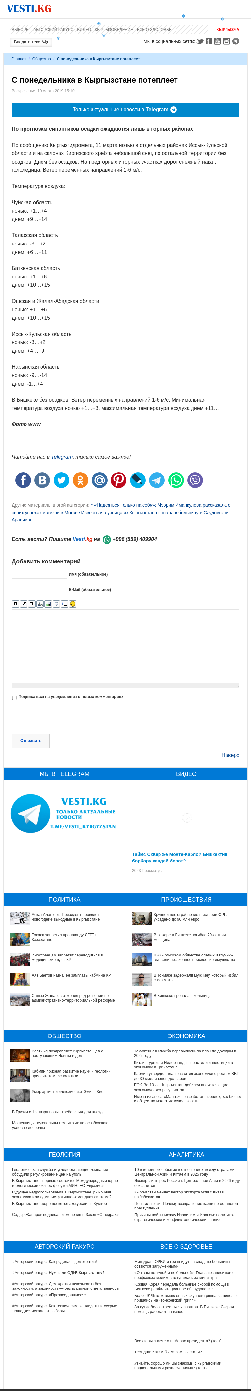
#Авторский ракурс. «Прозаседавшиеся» (49, 1295)
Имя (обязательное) (88, 574)
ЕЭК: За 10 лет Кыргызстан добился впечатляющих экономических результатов (181, 1087)
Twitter (200, 41)
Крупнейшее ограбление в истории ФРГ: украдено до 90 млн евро (190, 917)
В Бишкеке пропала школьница (182, 995)
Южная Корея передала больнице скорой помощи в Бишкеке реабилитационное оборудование (181, 1286)
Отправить (30, 740)
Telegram (236, 41)
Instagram (227, 41)
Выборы (20, 29)
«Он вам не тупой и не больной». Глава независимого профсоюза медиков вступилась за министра (183, 1275)
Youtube (218, 41)
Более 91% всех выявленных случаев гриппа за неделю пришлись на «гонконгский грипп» (185, 1298)
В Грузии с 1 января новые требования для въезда (58, 1112)
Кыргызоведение (114, 29)
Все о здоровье (154, 29)
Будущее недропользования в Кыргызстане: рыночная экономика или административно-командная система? (62, 1194)
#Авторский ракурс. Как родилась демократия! (54, 1261)
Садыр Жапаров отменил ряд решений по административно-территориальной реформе (73, 998)
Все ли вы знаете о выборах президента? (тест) (178, 1341)
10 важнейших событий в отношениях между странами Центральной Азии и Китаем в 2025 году (184, 1172)
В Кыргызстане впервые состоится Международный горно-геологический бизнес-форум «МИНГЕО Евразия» (66, 1183)
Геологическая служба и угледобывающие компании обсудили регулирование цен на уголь (60, 1172)
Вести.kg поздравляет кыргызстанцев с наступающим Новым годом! (67, 1053)
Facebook (209, 41)
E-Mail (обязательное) (90, 589)
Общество (41, 59)
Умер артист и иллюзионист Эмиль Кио (67, 1091)
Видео (84, 29)
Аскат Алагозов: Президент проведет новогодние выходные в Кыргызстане (66, 917)
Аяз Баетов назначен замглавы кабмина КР (71, 975)
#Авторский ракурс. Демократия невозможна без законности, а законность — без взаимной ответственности (66, 1286)
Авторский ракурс (53, 29)
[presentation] (61, 717)
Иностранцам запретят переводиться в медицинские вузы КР (67, 957)
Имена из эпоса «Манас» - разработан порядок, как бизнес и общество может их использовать (188, 1098)
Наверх (230, 755)
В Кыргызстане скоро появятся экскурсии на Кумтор (59, 1203)
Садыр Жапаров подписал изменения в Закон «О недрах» (65, 1214)
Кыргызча (227, 29)
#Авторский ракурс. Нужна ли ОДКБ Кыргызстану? (58, 1273)
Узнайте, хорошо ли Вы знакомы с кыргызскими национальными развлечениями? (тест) (177, 1365)
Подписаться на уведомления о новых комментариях (70, 696)
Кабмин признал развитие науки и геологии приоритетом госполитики (71, 1073)
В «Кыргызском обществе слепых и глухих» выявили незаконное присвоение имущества (194, 957)
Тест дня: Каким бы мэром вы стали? (168, 1352)
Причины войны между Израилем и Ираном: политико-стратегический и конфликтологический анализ (184, 1217)
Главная (18, 59)
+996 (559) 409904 (134, 539)
